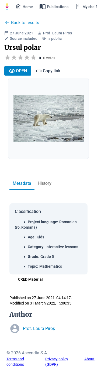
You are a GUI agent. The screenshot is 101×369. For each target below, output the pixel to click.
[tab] (21, 183)
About (89, 359)
